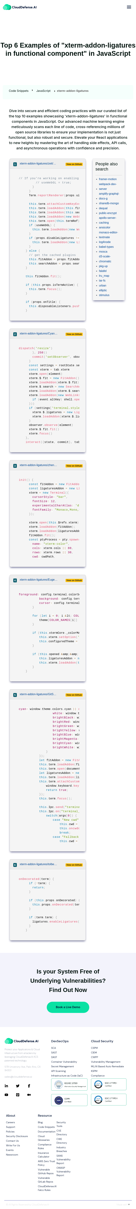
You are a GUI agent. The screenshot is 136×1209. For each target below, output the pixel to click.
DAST (54, 1057)
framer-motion (108, 179)
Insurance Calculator (43, 1154)
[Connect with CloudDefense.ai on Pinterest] (21, 1095)
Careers (10, 1122)
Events (10, 1150)
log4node (105, 242)
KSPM (94, 1071)
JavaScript (43, 91)
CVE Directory (61, 1132)
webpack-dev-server (108, 186)
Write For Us (13, 1145)
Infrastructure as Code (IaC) (67, 1075)
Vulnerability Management (105, 1061)
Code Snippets (19, 91)
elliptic (103, 290)
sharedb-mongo (109, 203)
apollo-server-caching (107, 220)
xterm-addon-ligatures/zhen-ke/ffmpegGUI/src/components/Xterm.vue (39, 465)
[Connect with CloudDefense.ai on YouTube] (10, 1095)
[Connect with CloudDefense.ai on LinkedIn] (10, 1086)
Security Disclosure (17, 1136)
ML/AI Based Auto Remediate (107, 1066)
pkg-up (103, 266)
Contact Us (12, 1140)
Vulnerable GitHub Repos (46, 1171)
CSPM (94, 1048)
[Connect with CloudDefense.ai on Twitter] (21, 1086)
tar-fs (102, 280)
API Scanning (58, 1071)
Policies (10, 1131)
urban (102, 285)
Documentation (46, 1131)
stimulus (104, 295)
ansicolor (104, 227)
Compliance (97, 1075)
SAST (54, 1052)
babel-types (106, 246)
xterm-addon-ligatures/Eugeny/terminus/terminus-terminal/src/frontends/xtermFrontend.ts (39, 579)
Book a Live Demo (68, 1007)
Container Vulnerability (64, 1061)
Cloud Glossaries (44, 1138)
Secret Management (62, 1066)
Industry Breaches (61, 1149)
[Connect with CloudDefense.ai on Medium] (33, 1095)
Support (10, 1127)
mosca (103, 251)
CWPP (94, 1057)
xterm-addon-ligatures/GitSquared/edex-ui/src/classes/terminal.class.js (39, 694)
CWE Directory (61, 1140)
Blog (40, 1122)
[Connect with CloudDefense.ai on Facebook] (33, 1086)
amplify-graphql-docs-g (109, 196)
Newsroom (12, 1154)
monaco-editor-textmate (108, 235)
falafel (103, 270)
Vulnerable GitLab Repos (45, 1179)
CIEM (94, 1052)
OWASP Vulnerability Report (63, 1171)
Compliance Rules (44, 1146)
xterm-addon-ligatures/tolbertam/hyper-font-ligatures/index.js (39, 864)
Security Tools (61, 1124)
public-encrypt (108, 213)
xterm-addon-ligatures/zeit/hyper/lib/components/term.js (39, 163)
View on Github (74, 164)
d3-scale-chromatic (105, 259)
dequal (103, 208)
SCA (53, 1048)
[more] (129, 7)
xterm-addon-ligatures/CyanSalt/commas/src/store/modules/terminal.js (39, 333)
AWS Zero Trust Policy (46, 1163)
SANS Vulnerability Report (63, 1159)
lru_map (104, 275)
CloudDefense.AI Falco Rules (47, 1188)
